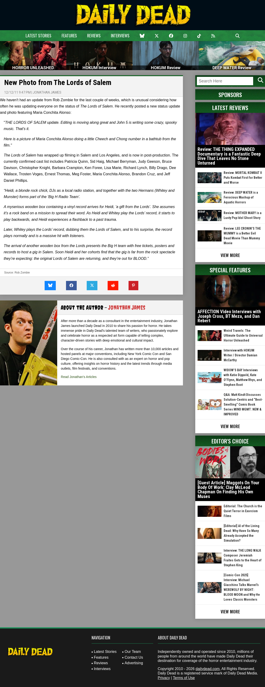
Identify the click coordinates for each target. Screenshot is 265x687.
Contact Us (134, 657)
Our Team (133, 652)
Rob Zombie (22, 272)
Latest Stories (38, 36)
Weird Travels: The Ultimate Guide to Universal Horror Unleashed (243, 335)
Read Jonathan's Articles (79, 377)
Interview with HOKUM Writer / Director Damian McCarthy (240, 355)
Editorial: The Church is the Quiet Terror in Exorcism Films (243, 511)
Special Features (230, 270)
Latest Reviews (230, 107)
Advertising (134, 663)
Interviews (120, 36)
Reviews (94, 36)
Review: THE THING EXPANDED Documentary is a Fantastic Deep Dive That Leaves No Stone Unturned (229, 156)
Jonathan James (47, 92)
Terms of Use (184, 678)
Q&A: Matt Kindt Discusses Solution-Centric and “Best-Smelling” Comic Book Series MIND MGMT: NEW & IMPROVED (243, 404)
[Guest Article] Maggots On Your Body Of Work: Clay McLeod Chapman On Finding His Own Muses (228, 489)
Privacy (164, 678)
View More (230, 255)
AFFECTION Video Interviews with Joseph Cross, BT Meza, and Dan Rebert (229, 316)
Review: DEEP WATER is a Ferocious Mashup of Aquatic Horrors (241, 197)
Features (69, 36)
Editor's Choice (230, 441)
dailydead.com (207, 669)
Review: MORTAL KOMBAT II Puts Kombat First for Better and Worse (243, 177)
